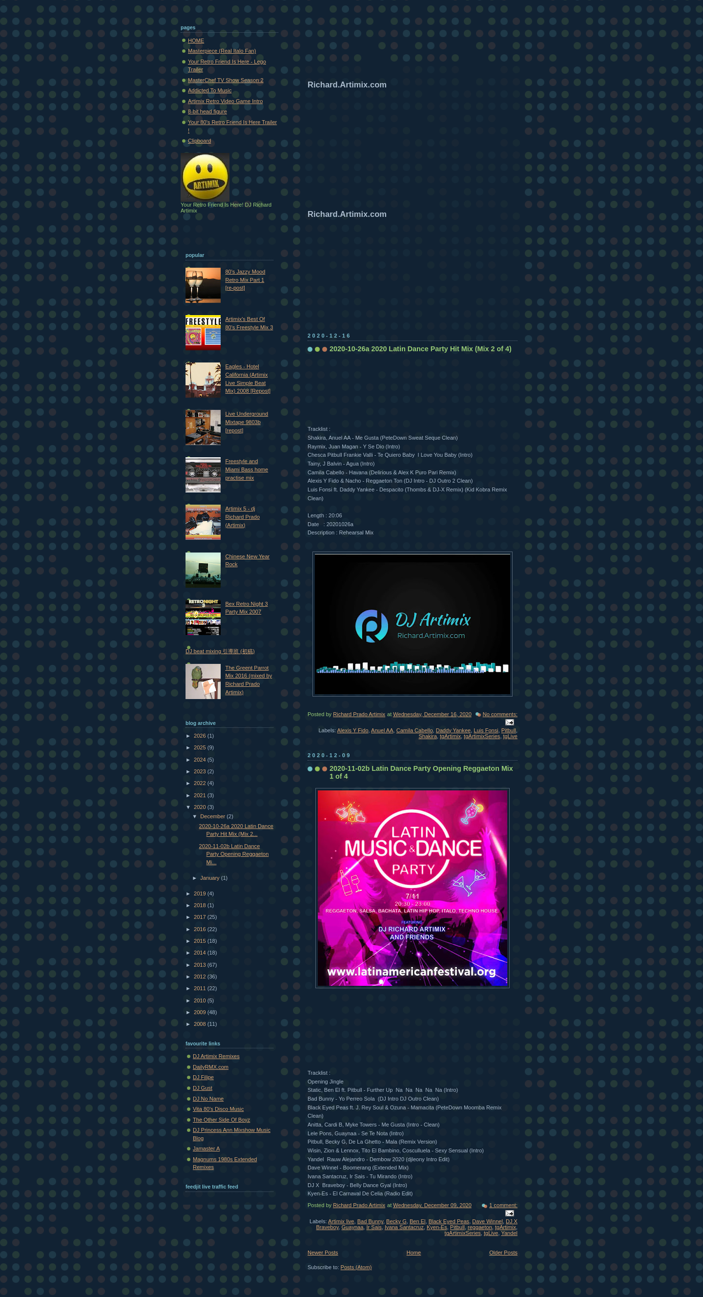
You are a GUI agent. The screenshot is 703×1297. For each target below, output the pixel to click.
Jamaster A (206, 1148)
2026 (200, 736)
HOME (196, 40)
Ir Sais (373, 1227)
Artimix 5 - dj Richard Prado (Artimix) (242, 517)
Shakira (427, 736)
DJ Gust (202, 1088)
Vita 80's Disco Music (218, 1109)
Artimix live (341, 1221)
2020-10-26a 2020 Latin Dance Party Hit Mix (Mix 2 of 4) (421, 349)
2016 (200, 929)
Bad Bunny (370, 1221)
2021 (200, 795)
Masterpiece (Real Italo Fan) (222, 51)
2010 (200, 1000)
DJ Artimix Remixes (216, 1056)
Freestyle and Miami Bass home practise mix (246, 469)
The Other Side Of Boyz (221, 1120)
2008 (200, 1024)
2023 (200, 771)
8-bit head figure (207, 111)
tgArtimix (450, 736)
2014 (200, 953)
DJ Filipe (203, 1077)
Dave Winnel (487, 1221)
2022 (200, 783)
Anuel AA (382, 730)
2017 (200, 917)
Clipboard (199, 141)
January (210, 878)
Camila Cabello (414, 730)
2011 (200, 988)
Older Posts (503, 1252)
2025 (200, 747)
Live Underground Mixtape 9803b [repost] (246, 422)
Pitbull (508, 730)
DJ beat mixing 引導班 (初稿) (220, 651)
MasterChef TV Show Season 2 (226, 80)
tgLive (510, 736)
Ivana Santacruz (404, 1227)
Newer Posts (323, 1252)
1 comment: (503, 1205)
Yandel (509, 1233)
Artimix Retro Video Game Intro (225, 101)
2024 (200, 760)
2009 (200, 1012)
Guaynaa (353, 1227)
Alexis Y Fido (352, 730)
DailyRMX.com (210, 1067)
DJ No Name (208, 1099)
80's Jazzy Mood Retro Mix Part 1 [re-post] (245, 280)
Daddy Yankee (453, 730)
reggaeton (480, 1227)
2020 (200, 807)
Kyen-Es (437, 1227)
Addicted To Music (209, 90)
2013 (200, 965)
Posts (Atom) (356, 1267)
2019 (200, 893)
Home (414, 1252)
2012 (200, 976)
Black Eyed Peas (449, 1221)
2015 (200, 941)
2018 (200, 905)
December (213, 816)
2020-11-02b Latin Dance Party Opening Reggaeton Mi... (234, 854)
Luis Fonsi (486, 730)
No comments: (500, 714)
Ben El (418, 1221)
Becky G (396, 1221)
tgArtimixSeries (482, 736)
